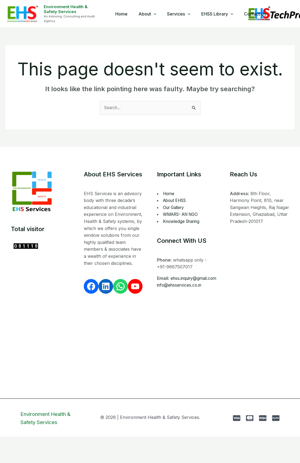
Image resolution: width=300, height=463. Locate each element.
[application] (156, 14)
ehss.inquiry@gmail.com (181, 285)
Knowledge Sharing (183, 221)
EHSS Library (215, 14)
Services (178, 14)
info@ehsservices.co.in (180, 292)
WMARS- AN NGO (182, 214)
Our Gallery (175, 207)
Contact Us (251, 14)
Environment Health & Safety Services (73, 9)
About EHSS (176, 200)
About (150, 14)
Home (126, 14)
